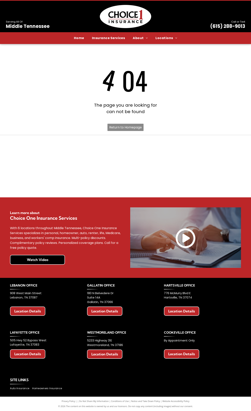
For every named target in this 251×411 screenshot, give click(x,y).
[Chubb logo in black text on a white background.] (172, 185)
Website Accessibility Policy (175, 401)
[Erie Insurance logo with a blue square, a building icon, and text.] (33, 147)
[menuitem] (79, 38)
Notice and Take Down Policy (145, 401)
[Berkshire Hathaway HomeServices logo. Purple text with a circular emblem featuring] (218, 147)
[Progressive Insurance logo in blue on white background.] (172, 166)
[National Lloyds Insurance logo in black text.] (125, 166)
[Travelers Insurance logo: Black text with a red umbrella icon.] (79, 185)
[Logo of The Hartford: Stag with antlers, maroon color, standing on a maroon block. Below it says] (33, 185)
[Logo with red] (33, 166)
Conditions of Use (120, 401)
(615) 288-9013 (227, 26)
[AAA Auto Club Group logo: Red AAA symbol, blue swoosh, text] (125, 147)
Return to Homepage (125, 127)
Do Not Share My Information (94, 401)
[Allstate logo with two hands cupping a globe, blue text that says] (79, 147)
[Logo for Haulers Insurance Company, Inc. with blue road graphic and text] (79, 166)
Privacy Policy (68, 401)
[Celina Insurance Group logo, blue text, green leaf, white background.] (125, 185)
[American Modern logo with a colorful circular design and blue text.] (172, 147)
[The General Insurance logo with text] (218, 166)
